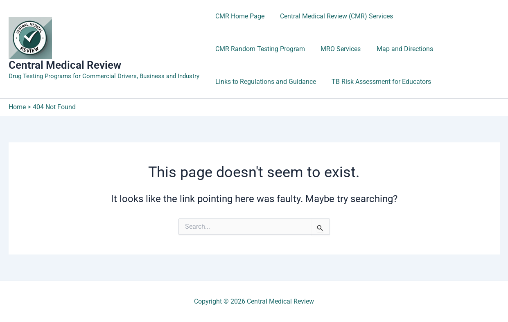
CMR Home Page (238, 16)
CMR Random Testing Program (447, 16)
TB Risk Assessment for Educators (264, 82)
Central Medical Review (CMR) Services (332, 16)
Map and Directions (295, 49)
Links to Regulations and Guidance (387, 49)
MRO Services (234, 49)
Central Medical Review (65, 65)
